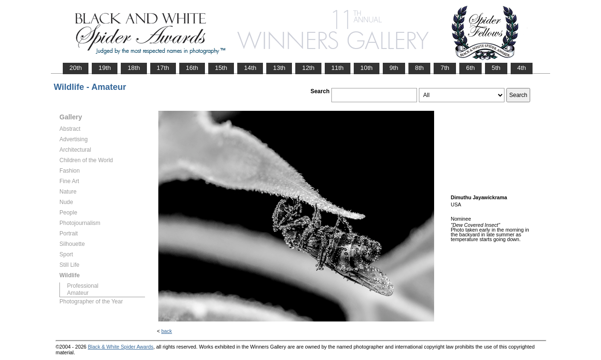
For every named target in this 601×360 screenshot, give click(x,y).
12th (308, 67)
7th (445, 67)
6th (470, 67)
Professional (82, 285)
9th (394, 67)
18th (133, 67)
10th (366, 67)
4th (522, 67)
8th (419, 67)
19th (104, 67)
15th (221, 67)
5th (496, 67)
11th (337, 67)
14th (250, 67)
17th (163, 67)
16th (192, 67)
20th (75, 67)
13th (279, 67)
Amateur (77, 293)
